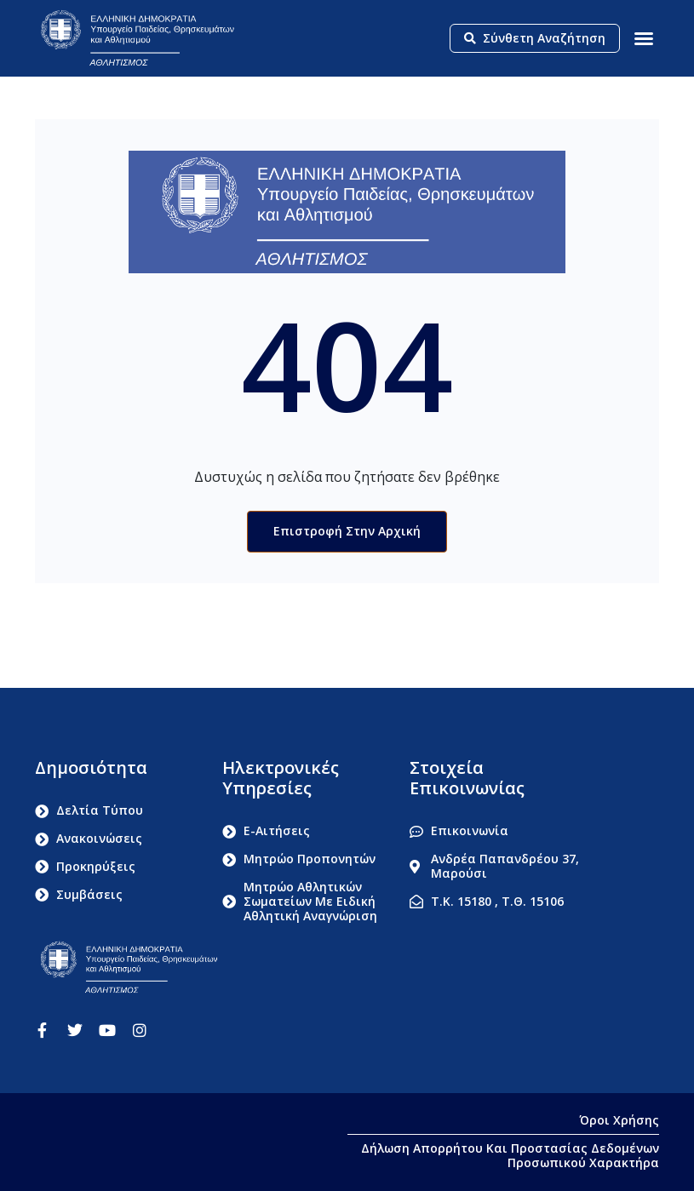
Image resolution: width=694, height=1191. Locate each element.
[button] (643, 38)
